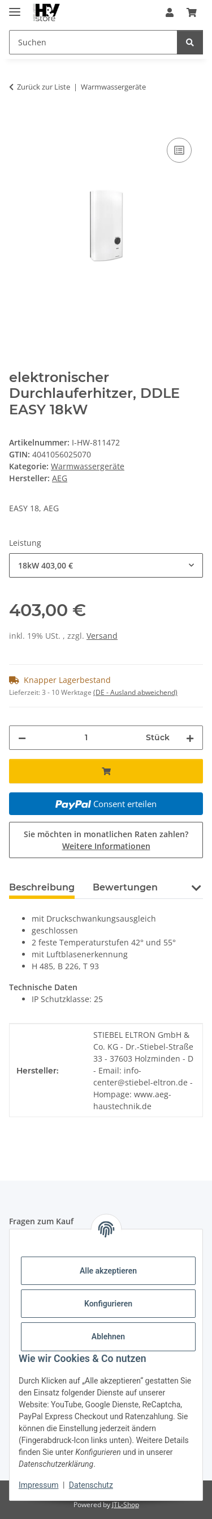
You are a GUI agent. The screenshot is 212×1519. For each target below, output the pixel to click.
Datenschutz (91, 1485)
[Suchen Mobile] (93, 42)
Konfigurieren (108, 1303)
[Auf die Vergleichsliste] (179, 150)
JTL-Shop (125, 1504)
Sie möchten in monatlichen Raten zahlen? (106, 840)
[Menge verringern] (22, 737)
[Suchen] (190, 42)
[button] (169, 12)
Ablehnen (108, 1336)
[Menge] (86, 737)
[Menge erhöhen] (190, 737)
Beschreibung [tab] (42, 887)
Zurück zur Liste (43, 87)
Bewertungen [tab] (125, 887)
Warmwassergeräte (87, 466)
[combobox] (106, 565)
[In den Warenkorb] (18, 122)
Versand (102, 635)
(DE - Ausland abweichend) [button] (135, 692)
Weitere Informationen (106, 846)
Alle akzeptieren (108, 1270)
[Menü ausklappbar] (14, 7)
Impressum (38, 1485)
